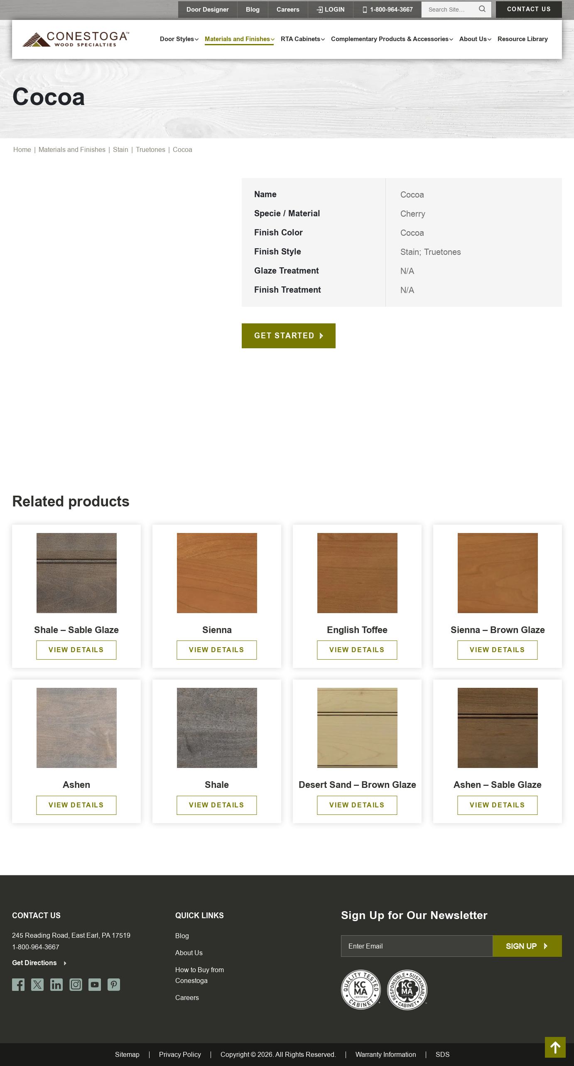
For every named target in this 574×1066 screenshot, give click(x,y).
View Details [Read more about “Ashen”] (76, 805)
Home (22, 149)
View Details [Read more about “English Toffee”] (357, 650)
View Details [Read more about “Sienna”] (216, 650)
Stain (120, 149)
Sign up (527, 946)
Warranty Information (386, 1054)
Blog (253, 9)
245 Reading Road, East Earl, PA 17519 (71, 935)
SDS (443, 1054)
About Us (189, 953)
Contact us (529, 9)
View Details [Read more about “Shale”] (216, 805)
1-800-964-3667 (35, 947)
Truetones (150, 149)
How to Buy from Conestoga (199, 975)
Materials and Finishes (72, 149)
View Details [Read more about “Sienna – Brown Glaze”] (497, 650)
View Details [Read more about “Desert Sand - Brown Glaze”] (357, 805)
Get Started (284, 335)
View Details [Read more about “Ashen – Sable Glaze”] (497, 805)
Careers (288, 9)
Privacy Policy (180, 1054)
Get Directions (39, 963)
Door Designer (207, 9)
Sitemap (127, 1054)
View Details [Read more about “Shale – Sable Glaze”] (76, 650)
